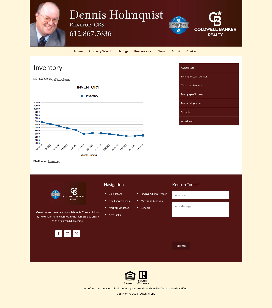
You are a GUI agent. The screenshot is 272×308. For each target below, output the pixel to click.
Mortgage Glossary (192, 94)
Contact (192, 51)
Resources (143, 51)
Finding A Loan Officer (194, 76)
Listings (123, 51)
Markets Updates (191, 103)
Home (78, 51)
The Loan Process (191, 85)
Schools (185, 112)
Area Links (187, 121)
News (162, 51)
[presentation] (200, 228)
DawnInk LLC (147, 293)
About (176, 51)
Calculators (187, 67)
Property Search (100, 51)
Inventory (54, 161)
